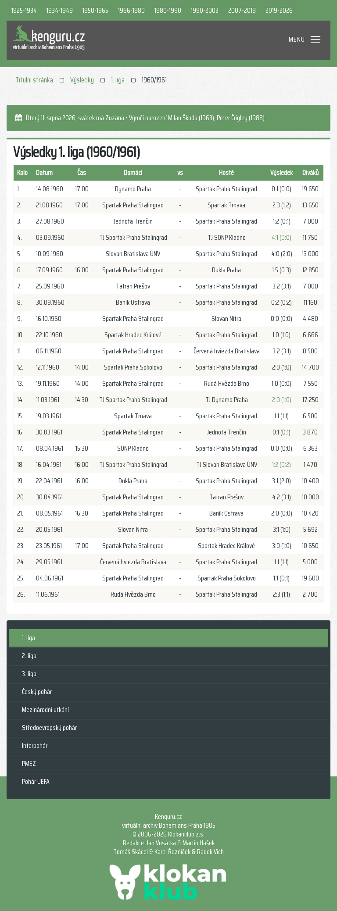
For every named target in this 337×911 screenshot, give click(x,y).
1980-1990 (167, 10)
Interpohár (34, 745)
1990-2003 (205, 10)
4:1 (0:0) (281, 237)
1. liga (118, 79)
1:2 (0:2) (281, 464)
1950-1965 (95, 10)
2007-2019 (242, 10)
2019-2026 (279, 10)
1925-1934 (24, 10)
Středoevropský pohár (49, 727)
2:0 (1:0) (281, 399)
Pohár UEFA (36, 781)
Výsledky (82, 79)
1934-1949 (60, 10)
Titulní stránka (34, 79)
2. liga (29, 655)
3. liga (29, 673)
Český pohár (37, 691)
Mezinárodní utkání (45, 709)
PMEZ (29, 763)
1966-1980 (131, 10)
